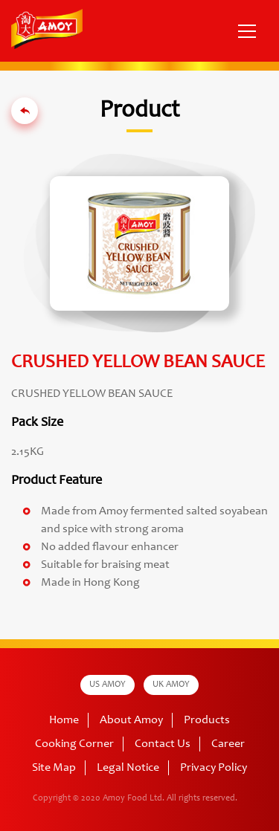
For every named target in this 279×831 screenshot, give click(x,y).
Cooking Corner (74, 744)
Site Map (54, 768)
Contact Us (162, 744)
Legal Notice (128, 768)
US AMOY (107, 684)
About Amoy (131, 720)
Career (228, 744)
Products (207, 720)
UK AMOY (171, 684)
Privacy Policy (213, 768)
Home (64, 720)
